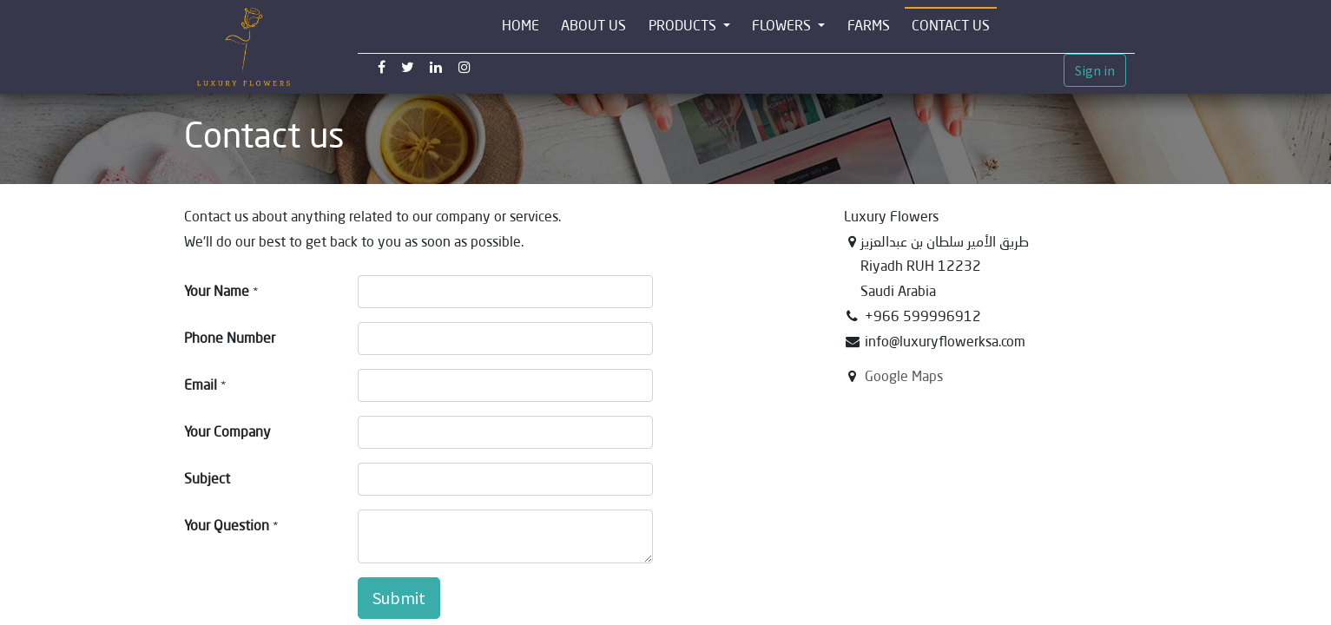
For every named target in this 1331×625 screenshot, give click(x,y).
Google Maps (904, 376)
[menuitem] (520, 26)
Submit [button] (398, 598)
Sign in (1095, 70)
